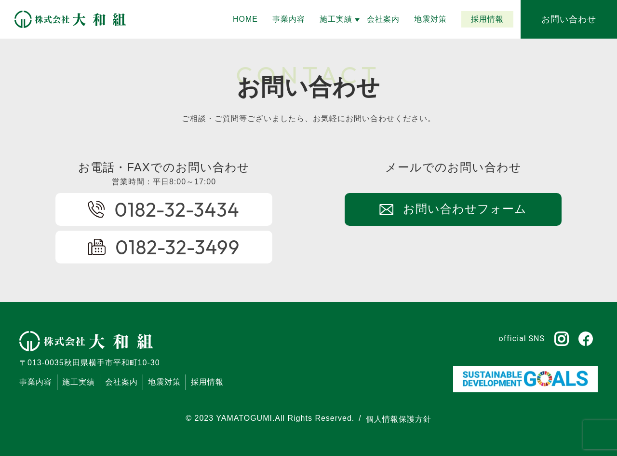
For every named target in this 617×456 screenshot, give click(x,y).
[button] (336, 19)
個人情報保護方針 (398, 419)
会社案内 (121, 382)
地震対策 (164, 382)
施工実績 (78, 382)
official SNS (522, 338)
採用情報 (207, 382)
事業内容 (35, 382)
